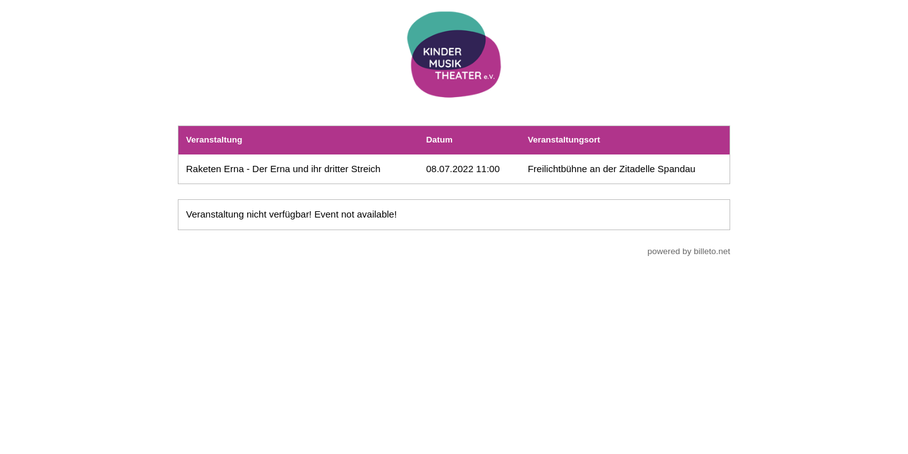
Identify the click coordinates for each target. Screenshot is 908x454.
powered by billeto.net (689, 251)
